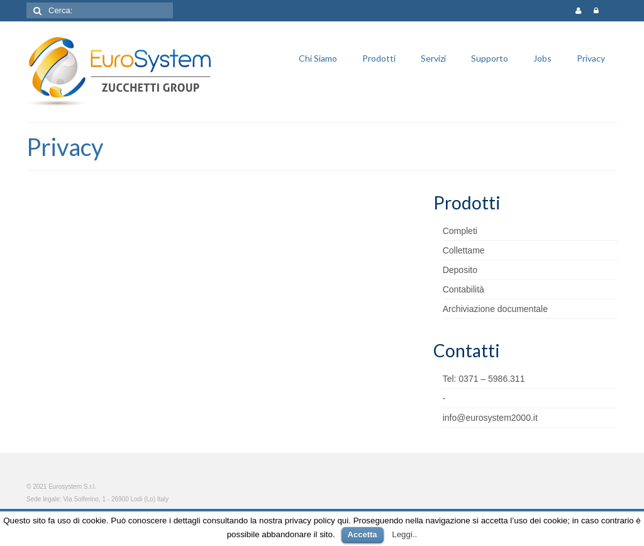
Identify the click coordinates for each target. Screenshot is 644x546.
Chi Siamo (318, 58)
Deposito (460, 270)
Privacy (591, 58)
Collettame (464, 250)
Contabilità (463, 289)
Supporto (489, 58)
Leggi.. (404, 534)
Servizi (433, 58)
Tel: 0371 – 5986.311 (484, 379)
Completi (460, 231)
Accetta (362, 534)
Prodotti (379, 58)
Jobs (542, 58)
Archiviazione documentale (495, 309)
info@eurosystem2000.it (490, 418)
